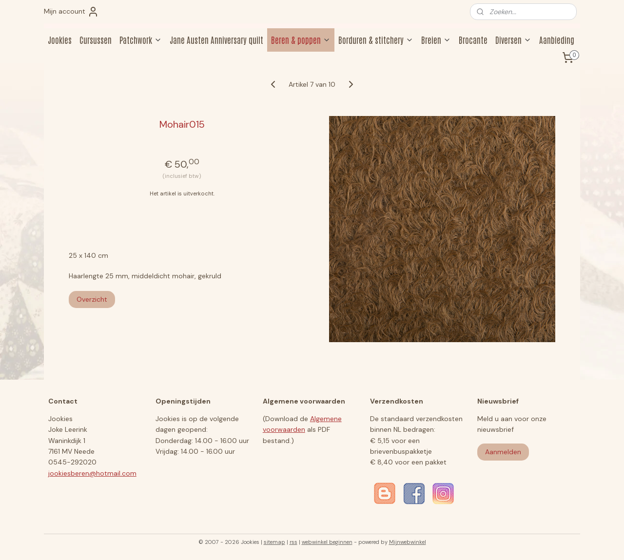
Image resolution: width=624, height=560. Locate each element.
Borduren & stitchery (375, 39)
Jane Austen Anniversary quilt (216, 39)
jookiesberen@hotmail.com (92, 473)
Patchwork (140, 39)
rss (293, 542)
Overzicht (92, 299)
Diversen (513, 39)
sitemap (274, 542)
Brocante (473, 39)
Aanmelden (503, 451)
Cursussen (95, 39)
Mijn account (71, 12)
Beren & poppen (301, 39)
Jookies (60, 39)
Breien (436, 39)
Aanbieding (556, 39)
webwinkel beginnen (327, 542)
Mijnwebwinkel (407, 542)
